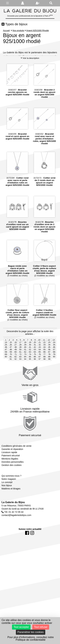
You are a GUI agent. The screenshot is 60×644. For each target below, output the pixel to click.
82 (15, 374)
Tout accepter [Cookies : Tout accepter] (21, 627)
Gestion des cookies (11, 482)
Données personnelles (12, 479)
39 (20, 364)
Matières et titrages (10, 506)
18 (25, 359)
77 (44, 371)
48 (11, 367)
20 (35, 359)
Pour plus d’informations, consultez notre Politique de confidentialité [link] (30, 638)
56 (49, 367)
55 (44, 367)
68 (54, 369)
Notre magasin (8, 496)
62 (25, 369)
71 (15, 371)
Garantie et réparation (12, 466)
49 (15, 367)
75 (35, 371)
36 (6, 364)
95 (30, 376)
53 (35, 367)
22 (44, 359)
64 (35, 369)
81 (11, 374)
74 (30, 371)
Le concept (6, 499)
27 (15, 362)
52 (30, 367)
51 (25, 367)
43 (39, 364)
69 (6, 371)
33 (44, 362)
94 (25, 376)
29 (25, 362)
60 (15, 369)
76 (39, 371)
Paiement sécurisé (10, 473)
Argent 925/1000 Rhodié (37, 30)
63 (30, 369)
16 (15, 359)
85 (30, 374)
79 (54, 371)
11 (44, 357)
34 (49, 362)
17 (20, 359)
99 (49, 376)
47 (6, 367)
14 (6, 359)
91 (11, 376)
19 (30, 359)
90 (54, 374)
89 (49, 374)
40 (25, 364)
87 (39, 374)
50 (20, 367)
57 (54, 367)
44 (44, 364)
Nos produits (18, 30)
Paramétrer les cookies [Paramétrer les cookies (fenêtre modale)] (30, 632)
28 (20, 362)
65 (39, 369)
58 (6, 369)
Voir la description (30, 75)
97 (39, 376)
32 (39, 362)
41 (30, 364)
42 (35, 364)
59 (11, 369)
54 (39, 367)
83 (20, 374)
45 (49, 364)
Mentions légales (9, 476)
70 (11, 371)
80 (6, 374)
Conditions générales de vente (16, 463)
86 (35, 374)
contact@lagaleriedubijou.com (16, 532)
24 (54, 359)
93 (20, 376)
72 (20, 371)
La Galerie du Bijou (13, 519)
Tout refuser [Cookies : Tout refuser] (40, 627)
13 (53, 357)
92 (15, 376)
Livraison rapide (9, 470)
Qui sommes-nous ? (11, 493)
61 (20, 369)
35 (54, 362)
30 (30, 362)
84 (25, 374)
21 (39, 359)
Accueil (6, 30)
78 (49, 371)
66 (44, 369)
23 (49, 359)
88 (44, 374)
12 (49, 357)
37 (11, 364)
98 (44, 376)
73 (25, 371)
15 (11, 359)
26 (11, 362)
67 (49, 369)
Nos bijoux (6, 503)
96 (35, 376)
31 (35, 362)
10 (39, 357)
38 (15, 364)
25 (6, 362)
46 (54, 364)
